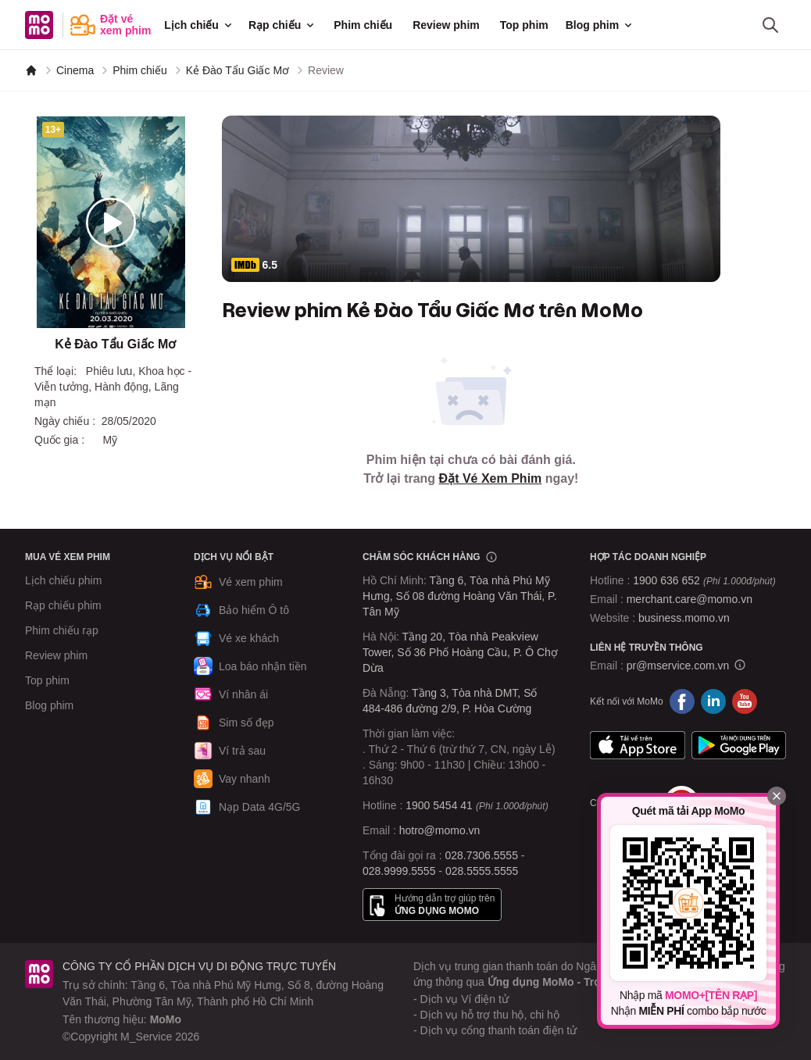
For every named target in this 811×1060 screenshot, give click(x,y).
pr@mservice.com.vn (678, 665)
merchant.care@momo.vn (689, 599)
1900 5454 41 (439, 805)
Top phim (524, 25)
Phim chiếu (363, 25)
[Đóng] (776, 796)
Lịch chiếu (199, 25)
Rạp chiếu (282, 25)
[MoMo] (31, 70)
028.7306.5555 (481, 855)
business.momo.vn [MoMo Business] (684, 618)
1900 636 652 (704, 580)
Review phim (446, 25)
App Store (637, 745)
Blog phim (600, 25)
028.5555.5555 (481, 871)
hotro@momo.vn (440, 830)
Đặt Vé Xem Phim (490, 478)
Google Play (739, 745)
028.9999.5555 (399, 871)
